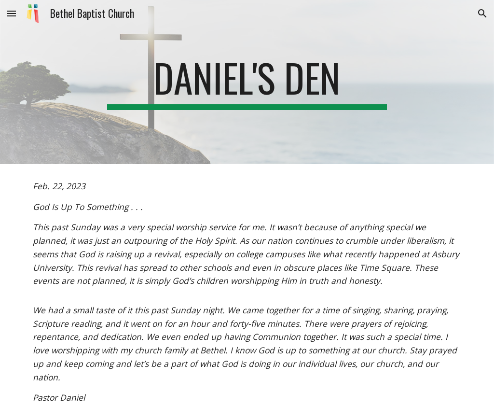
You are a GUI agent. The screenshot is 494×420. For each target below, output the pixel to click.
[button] (11, 13)
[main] (246, 82)
